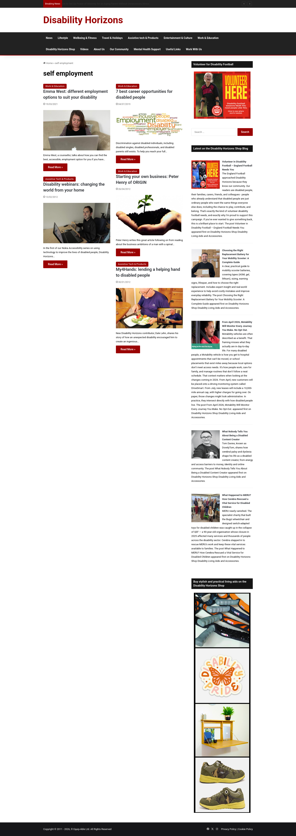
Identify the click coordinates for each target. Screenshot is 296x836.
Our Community (119, 49)
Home (48, 63)
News (49, 37)
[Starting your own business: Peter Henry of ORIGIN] (149, 215)
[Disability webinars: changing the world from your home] (76, 223)
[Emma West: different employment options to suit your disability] (76, 130)
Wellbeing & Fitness (85, 37)
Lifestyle (63, 37)
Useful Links (173, 49)
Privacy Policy (228, 829)
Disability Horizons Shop (60, 49)
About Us (99, 49)
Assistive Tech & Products (59, 179)
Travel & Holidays (112, 37)
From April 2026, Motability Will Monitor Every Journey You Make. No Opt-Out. (237, 326)
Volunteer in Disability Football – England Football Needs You (237, 165)
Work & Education (208, 37)
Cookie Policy (245, 829)
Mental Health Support (147, 49)
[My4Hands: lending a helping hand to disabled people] (149, 308)
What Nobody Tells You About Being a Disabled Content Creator (235, 435)
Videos (84, 49)
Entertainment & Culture (178, 37)
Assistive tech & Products (143, 37)
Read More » (55, 167)
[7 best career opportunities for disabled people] (149, 124)
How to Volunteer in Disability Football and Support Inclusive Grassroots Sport (102, 3)
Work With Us (194, 49)
